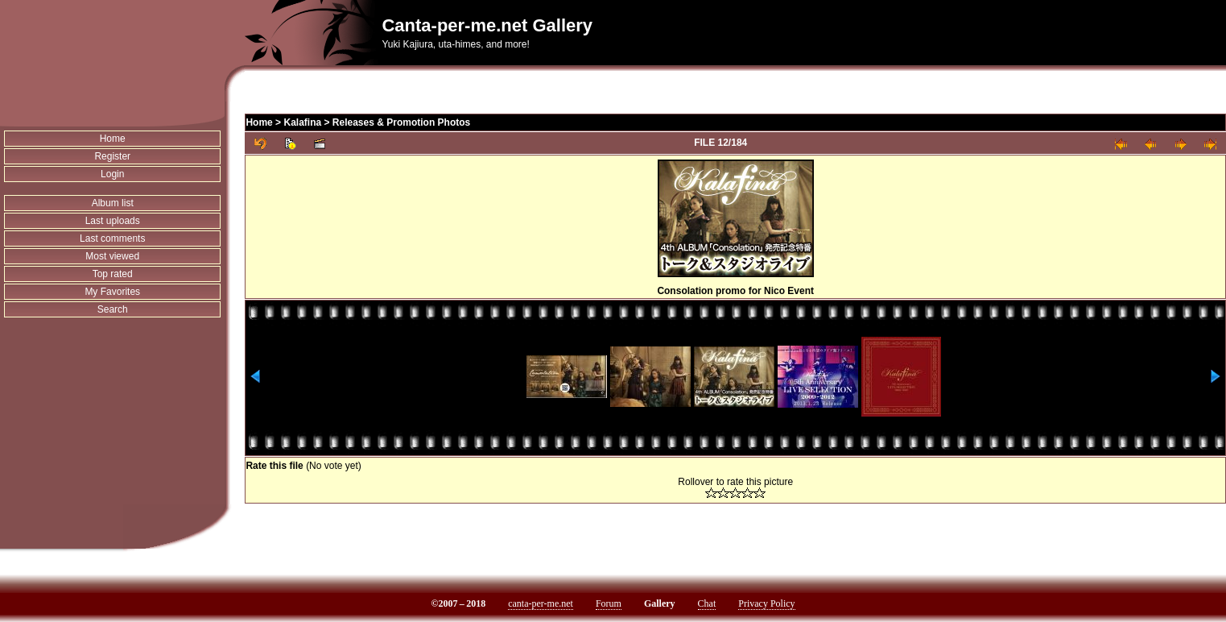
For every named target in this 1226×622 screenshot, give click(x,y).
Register (112, 156)
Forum (608, 603)
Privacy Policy (766, 603)
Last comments (112, 238)
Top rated (113, 274)
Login (112, 174)
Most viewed (112, 256)
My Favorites (112, 291)
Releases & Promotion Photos (401, 122)
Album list (113, 203)
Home (113, 138)
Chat (707, 603)
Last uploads (112, 220)
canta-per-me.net (540, 603)
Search (112, 309)
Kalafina (302, 122)
